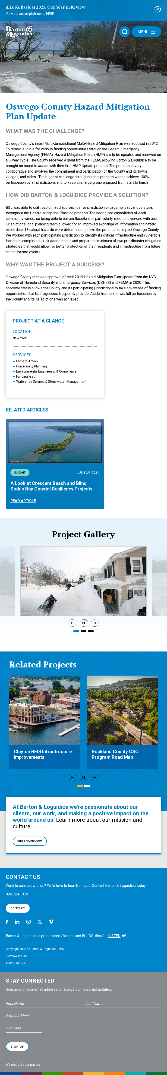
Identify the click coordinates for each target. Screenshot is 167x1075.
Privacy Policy (17, 956)
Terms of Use (16, 962)
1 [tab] (76, 631)
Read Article (23, 501)
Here (50, 14)
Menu (146, 32)
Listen (114, 936)
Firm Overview (29, 841)
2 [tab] (83, 631)
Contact (17, 908)
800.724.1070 (17, 894)
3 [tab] (91, 631)
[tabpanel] (83, 581)
